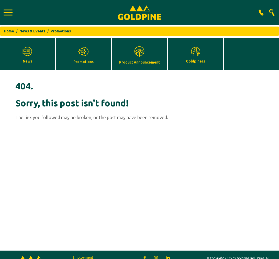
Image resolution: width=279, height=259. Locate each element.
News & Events (32, 31)
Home (9, 31)
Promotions (61, 31)
